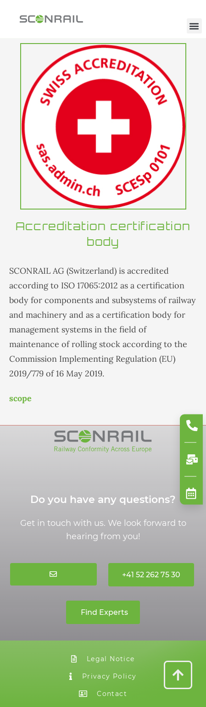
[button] (193, 25)
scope (20, 398)
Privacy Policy (102, 676)
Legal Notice (102, 659)
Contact (103, 694)
